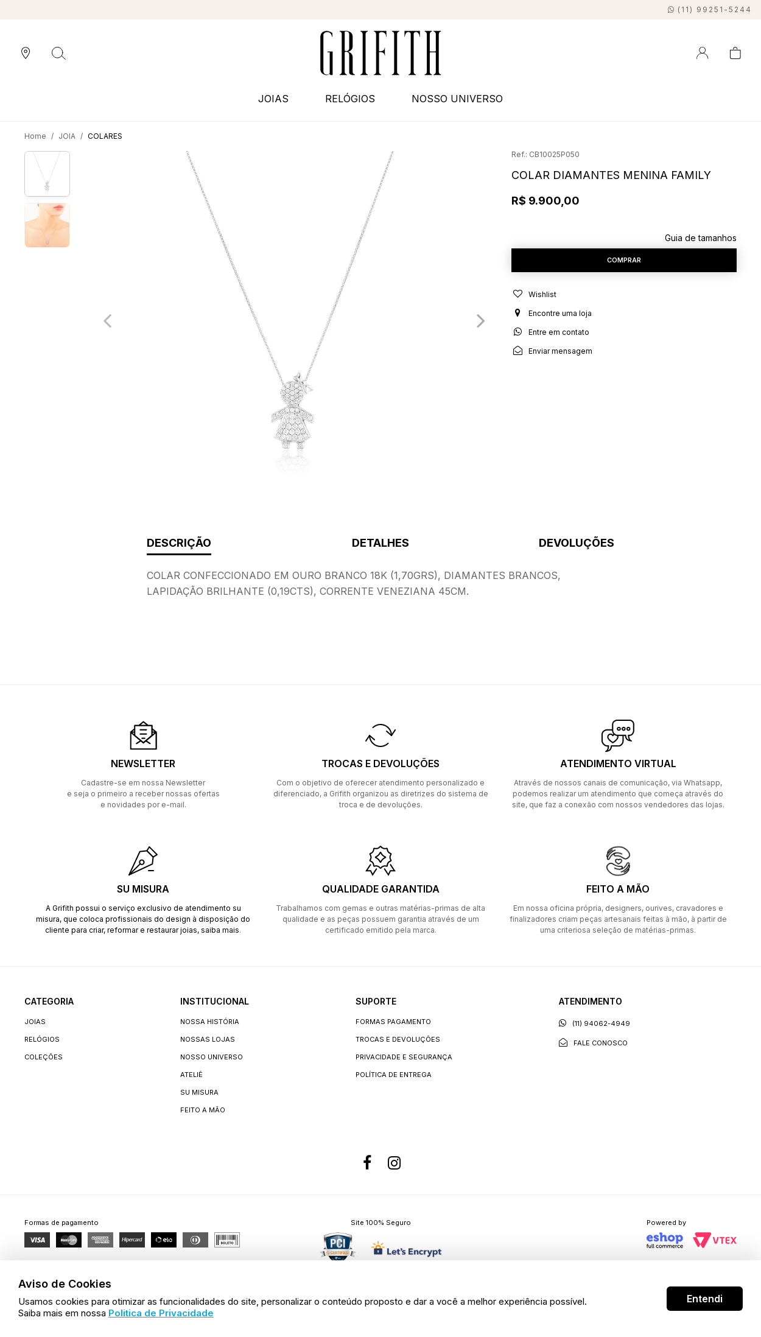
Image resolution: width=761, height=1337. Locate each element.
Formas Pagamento (393, 1021)
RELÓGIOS (350, 99)
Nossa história (209, 1021)
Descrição (179, 543)
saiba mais (220, 930)
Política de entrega (394, 1074)
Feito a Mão (202, 1110)
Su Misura (199, 1092)
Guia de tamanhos (701, 238)
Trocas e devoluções (398, 1039)
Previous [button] (107, 320)
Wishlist (533, 301)
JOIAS (273, 99)
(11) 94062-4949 (594, 1023)
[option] (294, 320)
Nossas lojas (207, 1039)
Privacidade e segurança (404, 1057)
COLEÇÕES (43, 1057)
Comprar (624, 263)
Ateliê (191, 1074)
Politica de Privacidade (161, 1313)
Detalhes (380, 543)
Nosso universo (211, 1057)
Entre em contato (550, 338)
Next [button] (481, 320)
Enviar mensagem (551, 357)
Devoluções (576, 543)
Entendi (705, 1299)
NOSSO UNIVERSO (457, 99)
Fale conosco (593, 1042)
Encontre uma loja (551, 320)
